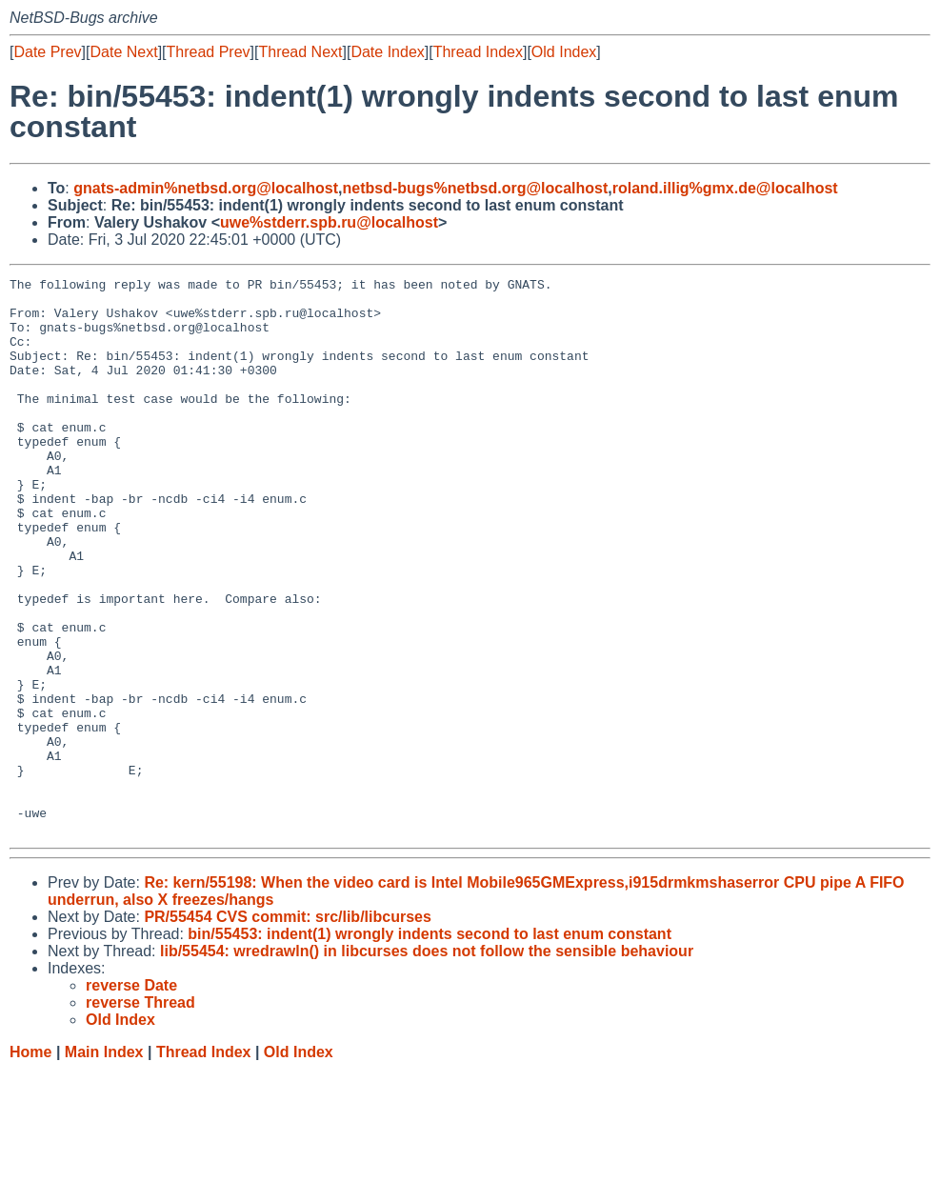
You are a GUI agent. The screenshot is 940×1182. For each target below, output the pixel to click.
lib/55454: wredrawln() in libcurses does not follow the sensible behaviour (426, 1062)
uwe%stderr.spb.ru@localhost (329, 222)
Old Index (563, 52)
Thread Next (300, 52)
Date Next (123, 52)
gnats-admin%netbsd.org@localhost (205, 188)
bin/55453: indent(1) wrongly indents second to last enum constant (429, 1045)
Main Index (104, 1163)
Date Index (387, 52)
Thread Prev (208, 52)
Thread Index (478, 52)
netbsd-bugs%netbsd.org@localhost (476, 188)
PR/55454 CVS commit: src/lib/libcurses (287, 1028)
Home (30, 1163)
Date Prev (47, 52)
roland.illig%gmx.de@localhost (725, 188)
